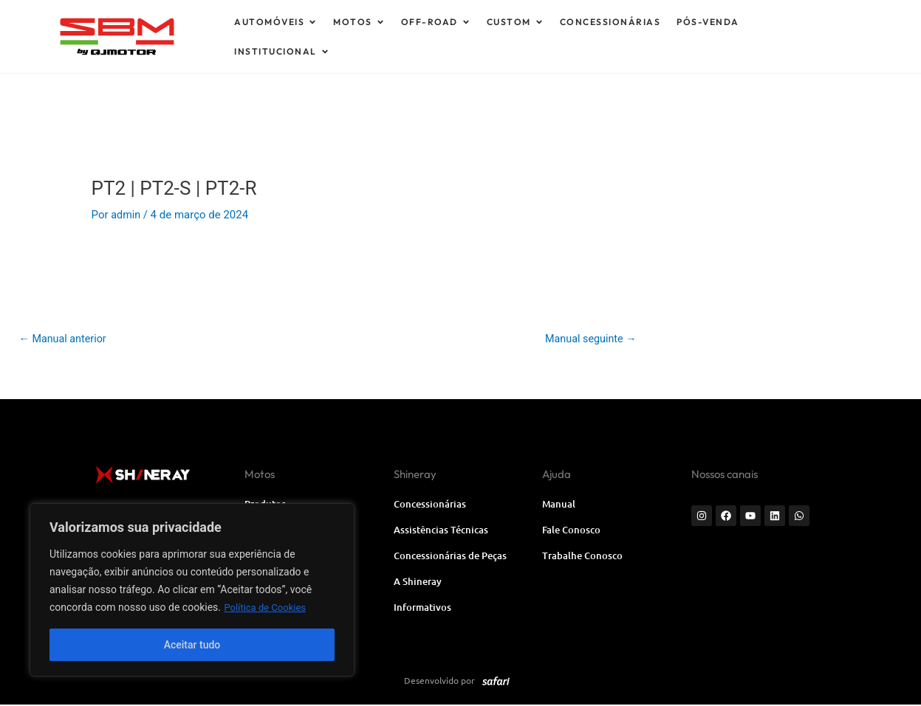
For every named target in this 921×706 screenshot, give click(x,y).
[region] (192, 590)
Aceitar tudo (192, 645)
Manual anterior (65, 339)
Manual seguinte (588, 339)
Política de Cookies (268, 608)
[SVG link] (171, 36)
